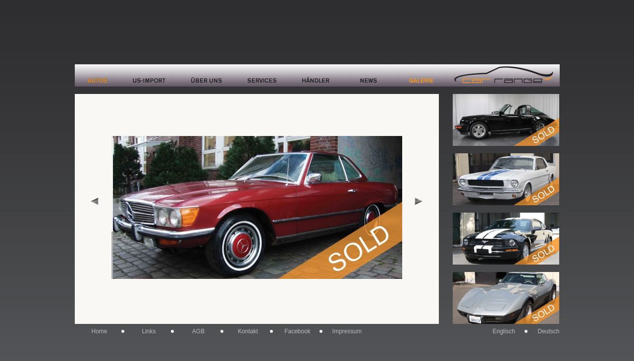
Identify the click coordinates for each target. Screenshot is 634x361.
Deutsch (548, 331)
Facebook (297, 331)
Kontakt (248, 331)
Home (99, 331)
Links (149, 331)
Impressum (347, 331)
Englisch (504, 331)
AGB (198, 331)
